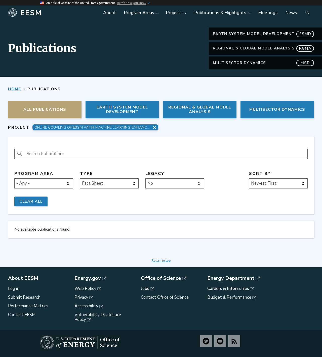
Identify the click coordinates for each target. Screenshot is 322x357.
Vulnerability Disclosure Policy (97, 317)
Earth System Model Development (263, 34)
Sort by (260, 173)
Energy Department (230, 278)
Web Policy (85, 288)
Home (14, 89)
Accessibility (86, 306)
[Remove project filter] (154, 127)
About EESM (23, 278)
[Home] (46, 13)
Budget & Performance (229, 297)
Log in (13, 288)
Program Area (33, 173)
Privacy (81, 297)
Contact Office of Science (165, 297)
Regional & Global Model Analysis (263, 48)
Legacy (154, 173)
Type (86, 173)
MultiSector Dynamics (263, 63)
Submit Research (24, 297)
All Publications (44, 109)
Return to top (161, 260)
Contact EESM (22, 315)
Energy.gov (87, 278)
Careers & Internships (228, 288)
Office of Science (161, 278)
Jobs (145, 288)
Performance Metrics (28, 306)
